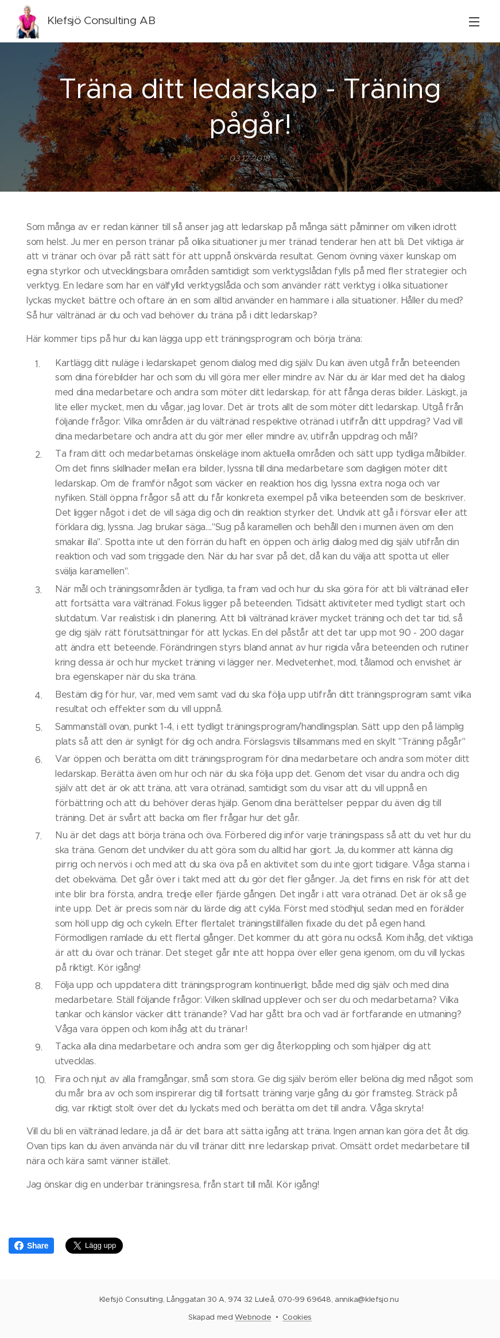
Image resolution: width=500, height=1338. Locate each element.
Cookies (297, 1317)
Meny (474, 21)
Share (31, 1245)
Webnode (253, 1317)
